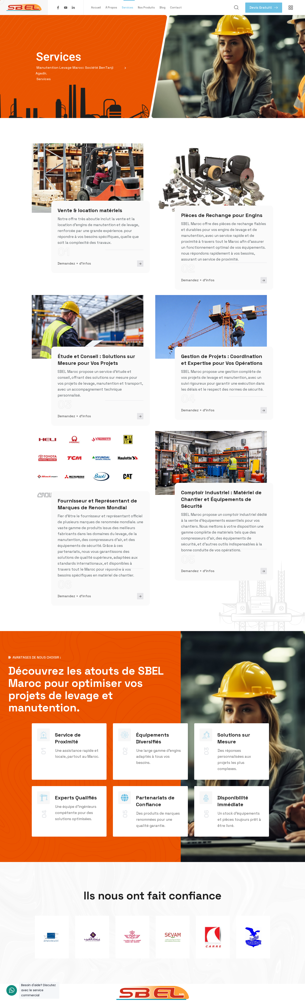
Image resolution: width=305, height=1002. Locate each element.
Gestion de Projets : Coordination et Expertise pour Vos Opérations (221, 359)
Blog (162, 7)
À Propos (111, 7)
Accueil (96, 7)
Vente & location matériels (90, 210)
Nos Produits (146, 7)
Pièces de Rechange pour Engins (221, 215)
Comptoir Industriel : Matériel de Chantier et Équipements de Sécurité (221, 499)
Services (127, 7)
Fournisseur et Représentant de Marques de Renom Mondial (97, 504)
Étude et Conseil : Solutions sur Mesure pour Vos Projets (96, 359)
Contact (176, 7)
